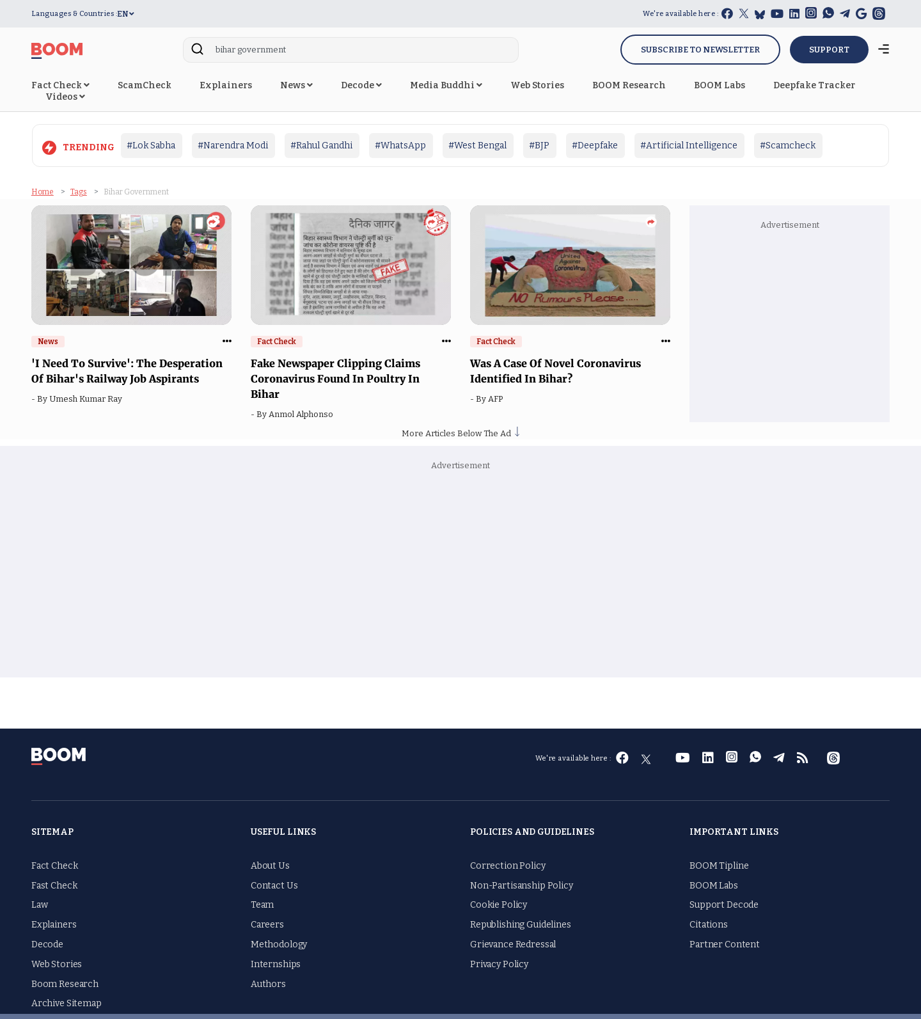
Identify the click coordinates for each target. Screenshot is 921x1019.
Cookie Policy (498, 904)
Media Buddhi (446, 85)
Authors (268, 983)
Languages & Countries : (74, 14)
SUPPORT (829, 49)
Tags (78, 191)
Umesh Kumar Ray (87, 398)
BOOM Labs (719, 85)
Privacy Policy (499, 963)
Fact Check (60, 85)
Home (42, 191)
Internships (276, 963)
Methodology (279, 943)
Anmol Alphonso (303, 413)
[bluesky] (760, 14)
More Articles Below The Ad (460, 433)
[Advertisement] (789, 324)
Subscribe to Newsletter (700, 49)
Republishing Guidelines (520, 924)
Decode (361, 85)
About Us (270, 865)
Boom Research (64, 983)
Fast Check (54, 885)
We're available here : (680, 14)
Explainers (226, 85)
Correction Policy (508, 865)
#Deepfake (595, 145)
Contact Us (274, 885)
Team (262, 904)
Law (39, 904)
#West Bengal (477, 145)
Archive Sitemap (66, 1003)
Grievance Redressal (513, 943)
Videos (65, 96)
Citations (708, 924)
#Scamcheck (787, 145)
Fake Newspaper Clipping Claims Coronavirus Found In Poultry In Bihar (335, 378)
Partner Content (724, 943)
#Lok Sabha (151, 145)
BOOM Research (629, 85)
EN (125, 14)
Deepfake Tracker (814, 85)
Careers (267, 924)
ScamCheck (144, 85)
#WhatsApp (400, 145)
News (296, 85)
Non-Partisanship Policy (521, 885)
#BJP (539, 145)
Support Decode (724, 904)
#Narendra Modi (233, 145)
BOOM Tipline (718, 865)
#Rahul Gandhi (321, 145)
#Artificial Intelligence (688, 145)
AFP (497, 398)
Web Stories (537, 85)
